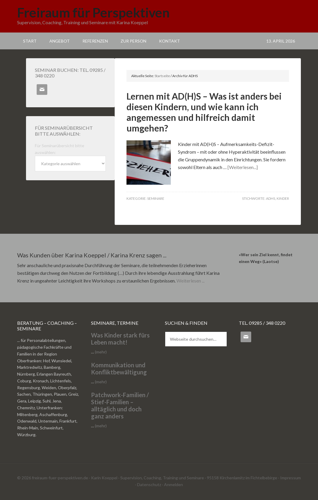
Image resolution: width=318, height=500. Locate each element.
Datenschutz (149, 484)
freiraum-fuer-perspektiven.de (60, 477)
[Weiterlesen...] (243, 167)
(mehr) (101, 351)
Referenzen (95, 40)
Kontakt (169, 40)
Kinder (283, 198)
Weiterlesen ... (190, 280)
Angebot (59, 40)
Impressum (290, 477)
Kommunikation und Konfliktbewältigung (119, 368)
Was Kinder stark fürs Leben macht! (120, 339)
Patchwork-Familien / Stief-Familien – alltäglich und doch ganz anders (120, 405)
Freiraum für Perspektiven (93, 12)
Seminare (155, 198)
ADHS (270, 198)
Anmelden (173, 484)
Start (30, 40)
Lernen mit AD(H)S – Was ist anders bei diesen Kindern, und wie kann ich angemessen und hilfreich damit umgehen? (204, 112)
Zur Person (133, 40)
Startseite (162, 76)
